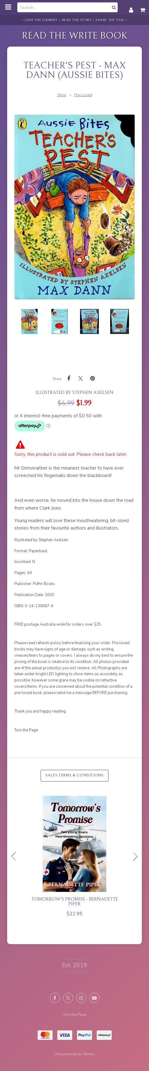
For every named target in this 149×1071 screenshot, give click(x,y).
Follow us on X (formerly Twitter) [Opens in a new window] (68, 998)
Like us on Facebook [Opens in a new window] (55, 998)
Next (133, 856)
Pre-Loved (83, 95)
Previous (16, 856)
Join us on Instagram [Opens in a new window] (81, 998)
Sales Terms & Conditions (74, 775)
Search (113, 7)
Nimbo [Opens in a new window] (89, 1054)
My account (131, 7)
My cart (143, 7)
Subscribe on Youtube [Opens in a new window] (94, 998)
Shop (61, 95)
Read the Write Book (75, 35)
